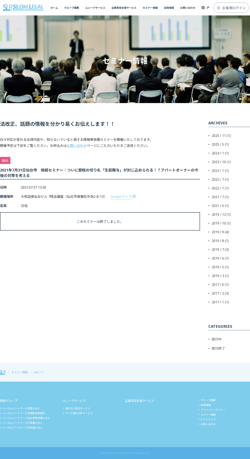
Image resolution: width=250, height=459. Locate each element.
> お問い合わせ (207, 424)
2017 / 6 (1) (220, 284)
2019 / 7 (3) (220, 249)
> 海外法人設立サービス (76, 408)
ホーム (54, 8)
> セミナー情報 (207, 414)
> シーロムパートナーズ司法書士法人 (21, 427)
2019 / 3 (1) (220, 276)
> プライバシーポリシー (212, 410)
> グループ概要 (206, 400)
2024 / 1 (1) (220, 153)
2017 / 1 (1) (220, 302)
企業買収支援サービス (123, 8)
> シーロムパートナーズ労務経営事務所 (22, 413)
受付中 (217, 339)
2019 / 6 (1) (220, 258)
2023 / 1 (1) (220, 170)
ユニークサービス (95, 8)
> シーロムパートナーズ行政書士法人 (21, 423)
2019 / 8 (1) (220, 240)
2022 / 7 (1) (220, 179)
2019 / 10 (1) (221, 223)
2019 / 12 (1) (221, 214)
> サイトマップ (207, 419)
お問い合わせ (187, 8)
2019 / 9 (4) (220, 232)
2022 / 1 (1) (220, 188)
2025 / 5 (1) (220, 144)
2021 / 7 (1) (220, 197)
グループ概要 (71, 8)
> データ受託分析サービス (77, 413)
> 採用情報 (204, 405)
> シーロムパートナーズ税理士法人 (20, 408)
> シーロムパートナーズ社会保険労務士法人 (25, 418)
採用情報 (169, 8)
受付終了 (218, 348)
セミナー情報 (150, 8)
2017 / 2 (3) (220, 293)
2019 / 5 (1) (220, 267)
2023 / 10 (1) (221, 162)
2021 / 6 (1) (220, 205)
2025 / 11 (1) (221, 135)
